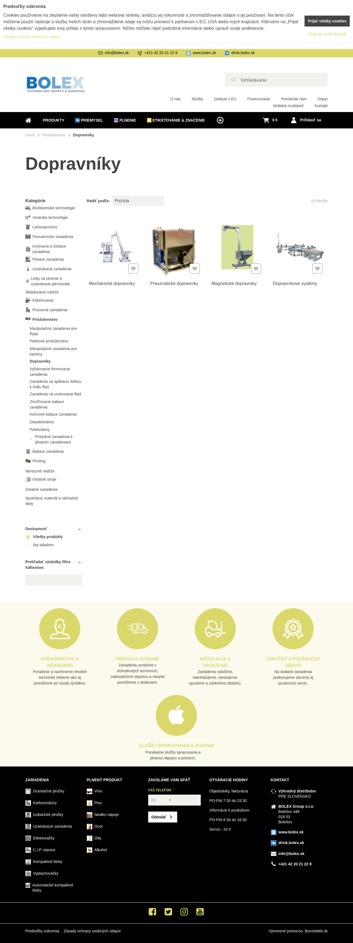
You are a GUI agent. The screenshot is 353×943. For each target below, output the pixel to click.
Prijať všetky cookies (327, 21)
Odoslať (158, 817)
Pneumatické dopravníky (174, 282)
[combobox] (160, 800)
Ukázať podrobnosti (327, 34)
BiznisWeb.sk (316, 931)
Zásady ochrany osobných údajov (92, 931)
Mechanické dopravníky (112, 282)
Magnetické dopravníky (234, 282)
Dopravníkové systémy (295, 282)
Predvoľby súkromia (42, 931)
